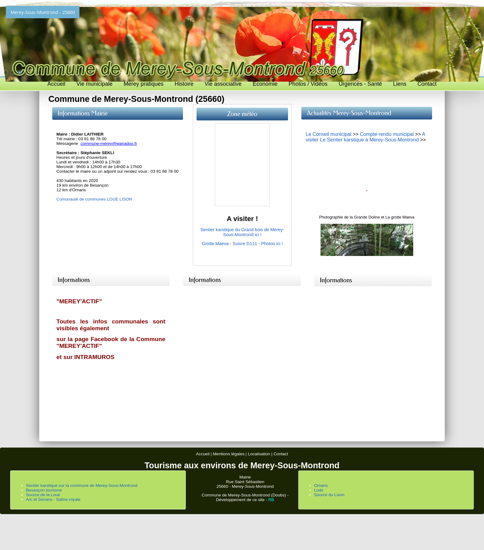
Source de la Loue (43, 494)
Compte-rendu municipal (387, 134)
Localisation (259, 454)
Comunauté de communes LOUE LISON (94, 199)
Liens (399, 84)
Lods (318, 490)
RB (271, 499)
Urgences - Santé (360, 84)
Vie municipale (94, 84)
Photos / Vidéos (308, 84)
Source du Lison (329, 494)
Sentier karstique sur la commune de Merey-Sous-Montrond (81, 485)
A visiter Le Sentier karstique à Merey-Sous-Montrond (365, 137)
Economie (265, 84)
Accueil (56, 84)
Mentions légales (228, 454)
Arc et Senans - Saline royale (53, 499)
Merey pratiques (143, 84)
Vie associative (223, 84)
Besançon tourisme (44, 490)
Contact (427, 84)
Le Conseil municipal (328, 134)
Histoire (184, 84)
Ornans (321, 485)
